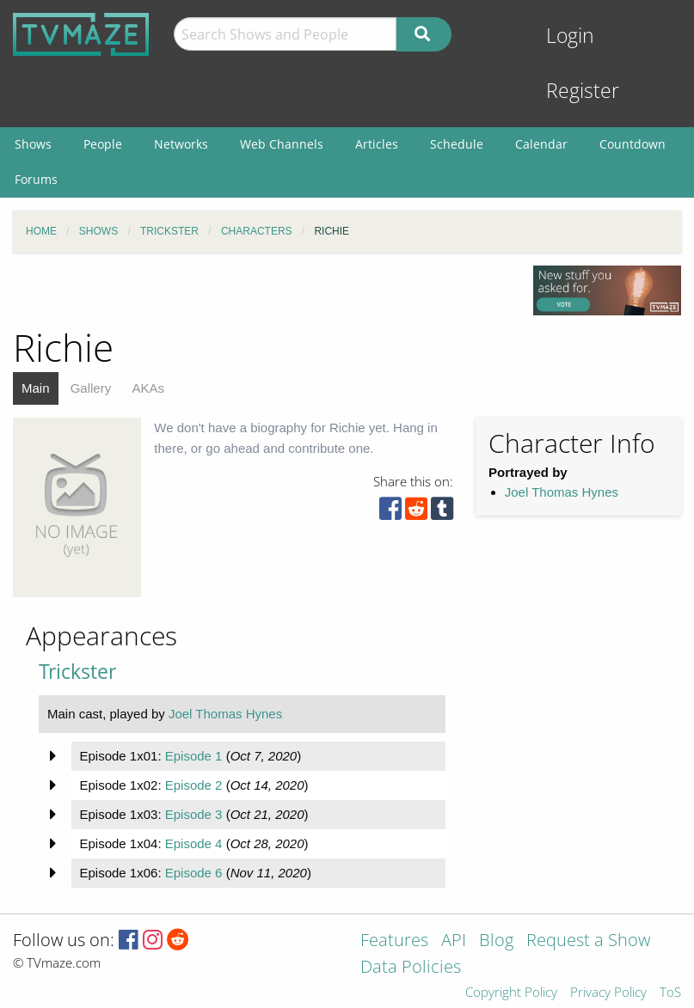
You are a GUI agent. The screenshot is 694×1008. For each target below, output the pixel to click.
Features (394, 941)
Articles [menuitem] (376, 144)
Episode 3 (194, 814)
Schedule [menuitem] (456, 144)
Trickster (77, 671)
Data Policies (410, 968)
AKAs (148, 388)
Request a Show (588, 941)
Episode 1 (194, 755)
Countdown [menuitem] (632, 144)
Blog (496, 941)
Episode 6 (194, 872)
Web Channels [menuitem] (281, 144)
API (453, 941)
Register (582, 90)
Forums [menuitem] (36, 179)
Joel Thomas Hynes (561, 492)
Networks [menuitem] (181, 144)
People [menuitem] (102, 144)
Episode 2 (194, 785)
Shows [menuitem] (33, 144)
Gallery (91, 388)
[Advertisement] (570, 730)
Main (35, 388)
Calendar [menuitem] (541, 144)
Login (570, 35)
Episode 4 (194, 843)
